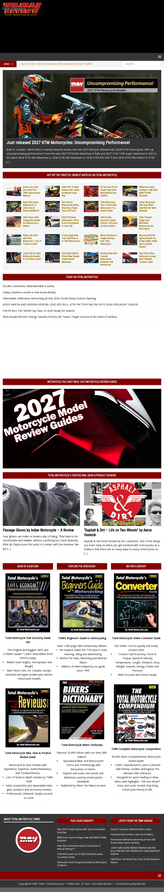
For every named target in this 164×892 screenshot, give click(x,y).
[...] (8, 162)
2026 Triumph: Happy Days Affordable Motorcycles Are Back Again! (146, 223)
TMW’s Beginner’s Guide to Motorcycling (82, 638)
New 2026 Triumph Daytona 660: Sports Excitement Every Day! (70, 191)
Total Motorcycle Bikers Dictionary (82, 745)
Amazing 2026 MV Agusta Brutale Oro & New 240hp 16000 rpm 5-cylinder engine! (148, 241)
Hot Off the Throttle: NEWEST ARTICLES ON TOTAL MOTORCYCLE (82, 175)
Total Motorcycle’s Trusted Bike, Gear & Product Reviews (82, 475)
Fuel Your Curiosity (82, 820)
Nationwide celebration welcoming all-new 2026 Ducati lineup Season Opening (49, 298)
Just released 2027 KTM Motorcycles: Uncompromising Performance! (68, 142)
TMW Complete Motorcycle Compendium (136, 749)
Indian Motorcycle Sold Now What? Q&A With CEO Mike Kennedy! (147, 206)
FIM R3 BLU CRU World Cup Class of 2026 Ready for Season (39, 310)
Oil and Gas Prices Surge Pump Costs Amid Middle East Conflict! (108, 191)
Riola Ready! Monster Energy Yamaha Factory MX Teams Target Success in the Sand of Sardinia (60, 316)
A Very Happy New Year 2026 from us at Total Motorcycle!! (71, 238)
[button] (159, 57)
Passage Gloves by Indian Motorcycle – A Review (38, 530)
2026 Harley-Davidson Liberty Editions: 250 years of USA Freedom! (109, 221)
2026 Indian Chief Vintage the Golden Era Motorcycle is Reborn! (31, 221)
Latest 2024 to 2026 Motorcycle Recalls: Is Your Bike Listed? (32, 256)
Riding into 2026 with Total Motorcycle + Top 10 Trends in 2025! (32, 239)
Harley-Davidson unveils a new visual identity (29, 292)
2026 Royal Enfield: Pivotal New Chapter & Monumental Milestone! (70, 257)
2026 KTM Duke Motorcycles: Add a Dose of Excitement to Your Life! (70, 221)
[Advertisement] (103, 26)
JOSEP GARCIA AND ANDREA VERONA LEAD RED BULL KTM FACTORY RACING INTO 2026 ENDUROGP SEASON (70, 304)
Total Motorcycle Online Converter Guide (136, 638)
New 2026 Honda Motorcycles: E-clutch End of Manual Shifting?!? (31, 206)
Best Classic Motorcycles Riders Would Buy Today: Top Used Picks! (70, 206)
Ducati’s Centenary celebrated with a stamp (28, 286)
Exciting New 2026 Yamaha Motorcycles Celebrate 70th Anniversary (108, 259)
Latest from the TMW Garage (136, 820)
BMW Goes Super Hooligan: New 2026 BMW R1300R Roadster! (148, 191)
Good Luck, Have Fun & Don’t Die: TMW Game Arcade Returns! (31, 191)
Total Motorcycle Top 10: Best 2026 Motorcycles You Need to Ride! (108, 206)
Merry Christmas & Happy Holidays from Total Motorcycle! (108, 239)
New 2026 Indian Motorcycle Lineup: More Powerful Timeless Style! (147, 257)
